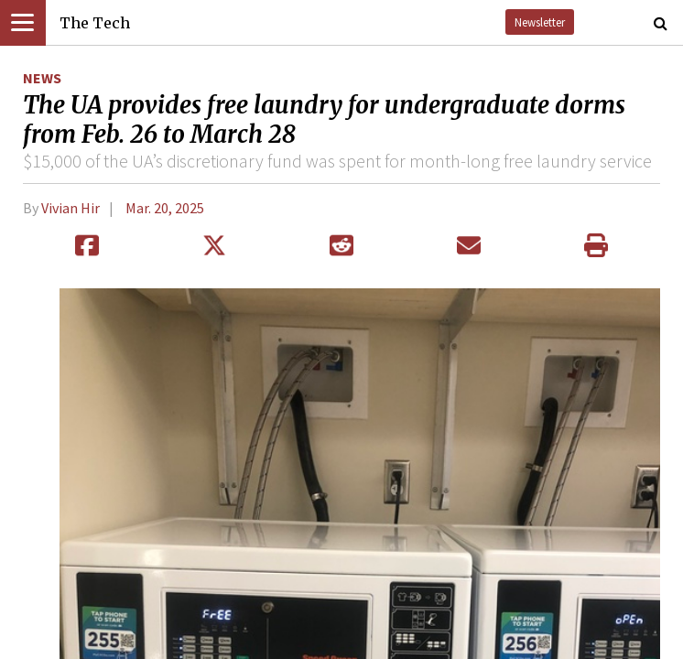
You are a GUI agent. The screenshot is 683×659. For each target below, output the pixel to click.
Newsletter (540, 22)
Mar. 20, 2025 (164, 208)
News (42, 78)
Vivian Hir (70, 208)
